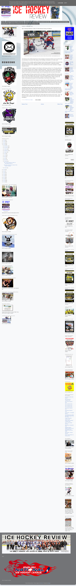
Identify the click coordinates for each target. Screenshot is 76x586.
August (5, 152)
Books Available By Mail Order (44, 21)
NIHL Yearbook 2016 (68, 406)
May (5, 156)
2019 (4, 174)
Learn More (60, 2)
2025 (4, 141)
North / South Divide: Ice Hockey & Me (69, 435)
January (5, 167)
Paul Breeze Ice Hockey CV (30, 21)
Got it (65, 2)
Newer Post (24, 104)
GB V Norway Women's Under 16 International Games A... (9, 163)
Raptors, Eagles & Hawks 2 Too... (32, 23)
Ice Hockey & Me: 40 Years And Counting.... (60, 21)
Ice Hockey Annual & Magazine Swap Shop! (15, 21)
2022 (4, 169)
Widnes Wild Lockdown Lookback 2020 (69, 421)
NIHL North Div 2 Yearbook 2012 (68, 400)
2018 (4, 175)
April (5, 158)
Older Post (59, 104)
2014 (4, 181)
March (5, 159)
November (6, 147)
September (6, 150)
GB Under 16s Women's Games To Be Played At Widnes (10, 165)
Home (3, 21)
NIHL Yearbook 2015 (68, 405)
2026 (4, 140)
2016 (4, 178)
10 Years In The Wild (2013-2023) (17, 23)
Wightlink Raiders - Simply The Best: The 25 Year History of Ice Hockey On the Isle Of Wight (69, 429)
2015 (4, 180)
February (5, 161)
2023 (4, 144)
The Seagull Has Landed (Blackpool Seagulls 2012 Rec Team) (69, 416)
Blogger (49, 583)
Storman (41, 583)
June (5, 155)
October (5, 149)
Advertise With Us (5, 23)
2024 (4, 143)
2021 (4, 171)
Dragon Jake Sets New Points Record (72, 93)
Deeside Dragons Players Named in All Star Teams (71, 57)
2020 (4, 172)
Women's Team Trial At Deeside (72, 115)
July (5, 153)
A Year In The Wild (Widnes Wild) (68, 419)
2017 (4, 177)
